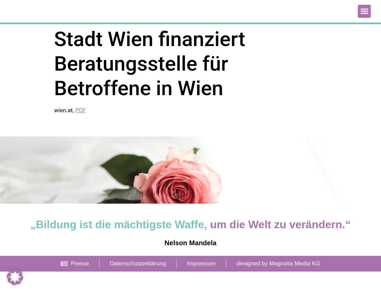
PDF (80, 130)
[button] (364, 21)
